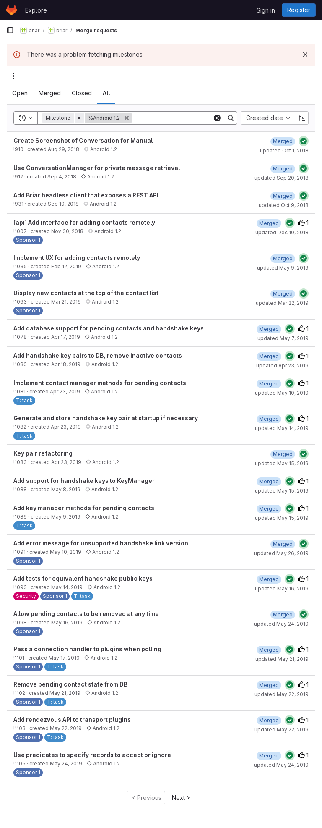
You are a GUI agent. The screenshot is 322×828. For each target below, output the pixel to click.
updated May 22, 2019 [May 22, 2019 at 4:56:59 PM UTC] (281, 694)
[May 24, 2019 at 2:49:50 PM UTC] (282, 614)
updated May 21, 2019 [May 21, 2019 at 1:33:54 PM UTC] (282, 659)
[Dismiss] (305, 55)
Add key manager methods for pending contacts (83, 507)
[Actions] (13, 76)
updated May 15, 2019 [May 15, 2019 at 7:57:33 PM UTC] (282, 518)
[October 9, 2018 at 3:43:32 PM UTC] (282, 195)
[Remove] (127, 118)
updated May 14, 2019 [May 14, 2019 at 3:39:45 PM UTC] (282, 428)
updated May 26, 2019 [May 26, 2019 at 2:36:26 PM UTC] (281, 553)
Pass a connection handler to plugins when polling (87, 648)
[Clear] (217, 118)
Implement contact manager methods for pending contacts (99, 382)
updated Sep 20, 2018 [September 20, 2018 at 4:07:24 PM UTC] (281, 178)
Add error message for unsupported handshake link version (100, 543)
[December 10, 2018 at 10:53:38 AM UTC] (269, 223)
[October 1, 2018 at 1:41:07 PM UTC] (282, 141)
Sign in (266, 10)
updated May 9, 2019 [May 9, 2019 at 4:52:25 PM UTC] (283, 268)
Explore (36, 10)
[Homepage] (11, 10)
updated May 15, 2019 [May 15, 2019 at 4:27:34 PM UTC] (282, 490)
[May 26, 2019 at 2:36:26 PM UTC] (282, 544)
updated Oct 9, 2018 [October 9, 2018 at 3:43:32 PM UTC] (284, 205)
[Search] (183, 118)
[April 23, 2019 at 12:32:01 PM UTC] (269, 356)
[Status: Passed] (304, 141)
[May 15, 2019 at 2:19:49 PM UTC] (282, 454)
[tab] (20, 93)
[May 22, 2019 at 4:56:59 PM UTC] (269, 685)
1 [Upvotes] (303, 222)
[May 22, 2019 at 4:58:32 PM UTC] (269, 720)
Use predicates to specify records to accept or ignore (92, 754)
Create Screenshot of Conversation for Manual (83, 140)
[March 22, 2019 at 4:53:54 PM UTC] (282, 293)
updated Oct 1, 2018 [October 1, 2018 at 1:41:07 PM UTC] (284, 150)
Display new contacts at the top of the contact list (85, 292)
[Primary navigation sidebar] (10, 30)
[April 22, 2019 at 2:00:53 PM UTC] (269, 329)
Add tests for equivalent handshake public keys (83, 578)
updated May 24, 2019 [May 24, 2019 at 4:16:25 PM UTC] (281, 765)
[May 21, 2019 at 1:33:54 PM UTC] (269, 649)
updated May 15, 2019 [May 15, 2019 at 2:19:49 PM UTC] (282, 463)
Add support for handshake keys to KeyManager (84, 480)
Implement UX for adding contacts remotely (76, 257)
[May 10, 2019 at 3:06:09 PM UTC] (269, 383)
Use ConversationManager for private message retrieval (96, 167)
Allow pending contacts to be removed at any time (86, 613)
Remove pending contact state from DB (70, 684)
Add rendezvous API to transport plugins (72, 719)
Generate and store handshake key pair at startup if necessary (105, 418)
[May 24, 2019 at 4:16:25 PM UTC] (269, 755)
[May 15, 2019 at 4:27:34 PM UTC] (269, 481)
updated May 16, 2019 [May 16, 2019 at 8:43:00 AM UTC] (282, 588)
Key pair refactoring (43, 453)
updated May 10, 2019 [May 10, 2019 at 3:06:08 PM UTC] (282, 393)
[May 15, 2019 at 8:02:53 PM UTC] (269, 579)
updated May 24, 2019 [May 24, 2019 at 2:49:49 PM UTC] (281, 624)
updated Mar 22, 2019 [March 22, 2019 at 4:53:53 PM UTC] (282, 303)
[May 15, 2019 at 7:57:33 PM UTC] (269, 508)
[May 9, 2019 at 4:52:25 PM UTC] (282, 258)
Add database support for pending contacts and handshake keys (108, 328)
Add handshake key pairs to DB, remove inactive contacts (97, 355)
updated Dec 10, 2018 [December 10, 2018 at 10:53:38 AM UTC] (282, 232)
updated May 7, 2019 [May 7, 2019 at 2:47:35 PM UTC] (283, 338)
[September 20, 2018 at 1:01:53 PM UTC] (282, 168)
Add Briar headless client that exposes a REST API (85, 195)
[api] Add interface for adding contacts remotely (84, 222)
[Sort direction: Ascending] (302, 118)
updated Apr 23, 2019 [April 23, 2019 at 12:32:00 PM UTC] (282, 365)
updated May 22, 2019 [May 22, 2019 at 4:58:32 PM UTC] (281, 729)
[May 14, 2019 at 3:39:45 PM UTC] (269, 418)
